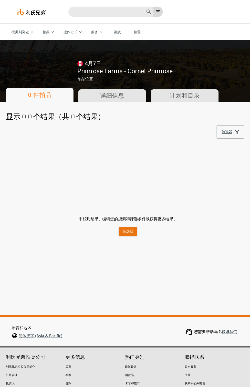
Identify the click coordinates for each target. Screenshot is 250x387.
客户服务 (190, 294)
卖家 (68, 302)
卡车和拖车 (132, 310)
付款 (68, 327)
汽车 (128, 327)
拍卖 (49, 32)
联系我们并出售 (195, 310)
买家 (68, 294)
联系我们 (229, 259)
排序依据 (199, 118)
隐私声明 (12, 368)
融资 (117, 32)
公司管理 (12, 302)
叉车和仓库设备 (135, 335)
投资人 (10, 310)
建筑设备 (131, 294)
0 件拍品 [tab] (39, 95)
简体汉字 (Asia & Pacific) (40, 263)
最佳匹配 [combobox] (201, 125)
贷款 (68, 310)
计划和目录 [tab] (185, 95)
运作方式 (73, 32)
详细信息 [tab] (112, 95)
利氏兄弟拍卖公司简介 (20, 294)
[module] (161, 125)
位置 (137, 32)
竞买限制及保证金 (77, 319)
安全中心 (12, 335)
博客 (9, 327)
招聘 (9, 319)
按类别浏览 (23, 32)
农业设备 (131, 319)
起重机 (129, 344)
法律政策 (31, 368)
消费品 (129, 302)
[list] (177, 125)
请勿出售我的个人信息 (60, 368)
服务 (97, 32)
